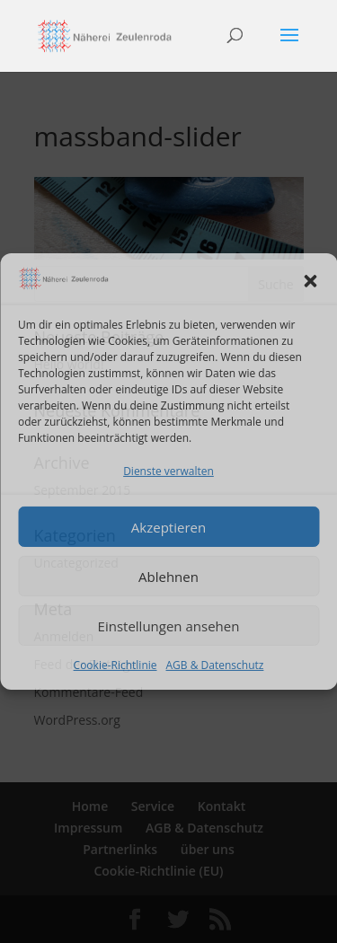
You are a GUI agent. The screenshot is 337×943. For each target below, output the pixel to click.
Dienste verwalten (168, 470)
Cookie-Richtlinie (115, 665)
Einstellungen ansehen (169, 626)
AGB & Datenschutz (215, 665)
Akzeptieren (168, 527)
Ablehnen (168, 577)
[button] (310, 281)
